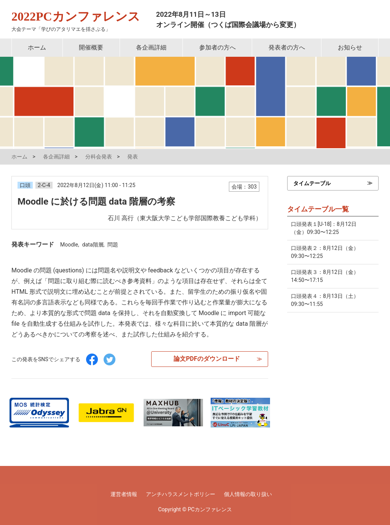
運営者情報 (123, 494)
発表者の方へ (287, 47)
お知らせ (350, 47)
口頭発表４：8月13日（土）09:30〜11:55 (325, 300)
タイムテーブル (312, 183)
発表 (132, 157)
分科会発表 (98, 157)
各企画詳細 (151, 47)
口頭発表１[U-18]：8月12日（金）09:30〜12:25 (323, 228)
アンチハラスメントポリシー (180, 494)
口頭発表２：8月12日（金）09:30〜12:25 (325, 252)
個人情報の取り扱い (248, 494)
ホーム (37, 47)
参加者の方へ (217, 47)
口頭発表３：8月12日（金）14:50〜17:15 (325, 276)
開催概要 (91, 47)
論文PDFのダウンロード (207, 358)
